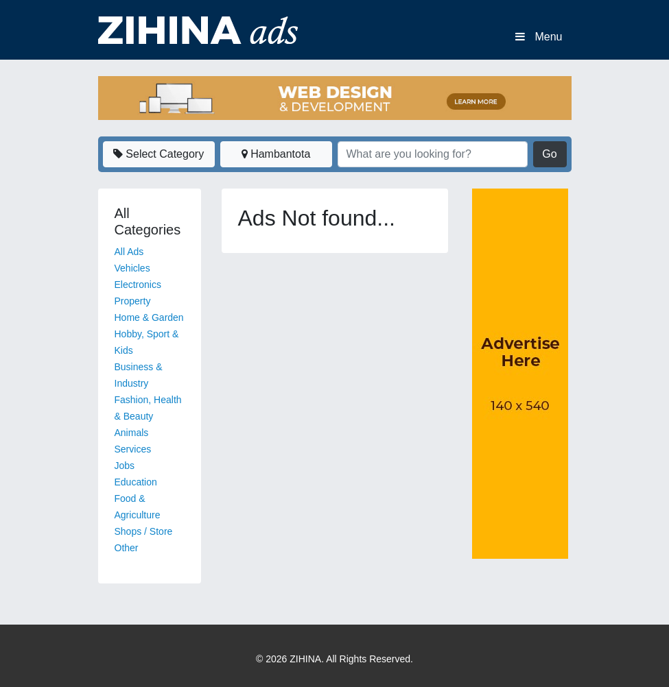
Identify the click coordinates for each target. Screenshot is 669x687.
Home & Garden (149, 317)
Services (133, 449)
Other (127, 547)
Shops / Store (144, 531)
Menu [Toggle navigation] (538, 37)
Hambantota (276, 154)
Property (133, 301)
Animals (132, 432)
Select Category (158, 154)
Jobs (125, 465)
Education (136, 482)
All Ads (129, 251)
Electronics (138, 284)
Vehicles (132, 268)
